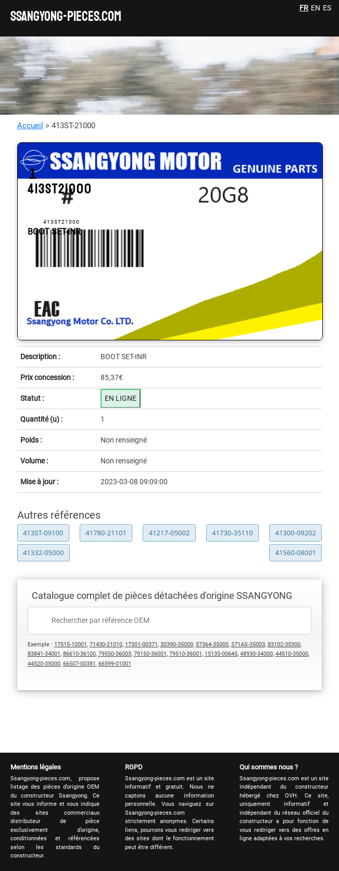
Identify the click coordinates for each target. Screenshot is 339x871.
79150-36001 (150, 654)
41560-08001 (296, 552)
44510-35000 (291, 654)
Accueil (30, 125)
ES (327, 8)
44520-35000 (44, 663)
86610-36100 (79, 654)
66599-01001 (114, 663)
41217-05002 (169, 532)
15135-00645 (221, 654)
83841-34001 (44, 654)
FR (303, 8)
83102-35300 (284, 644)
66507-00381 (79, 663)
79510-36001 (185, 654)
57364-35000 (212, 644)
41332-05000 (43, 552)
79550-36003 (114, 654)
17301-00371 (141, 644)
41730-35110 (232, 532)
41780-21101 (106, 532)
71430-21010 (106, 644)
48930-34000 (256, 654)
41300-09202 (295, 532)
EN (315, 8)
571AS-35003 (248, 644)
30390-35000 (176, 644)
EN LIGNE (120, 398)
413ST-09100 (43, 532)
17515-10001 (70, 644)
